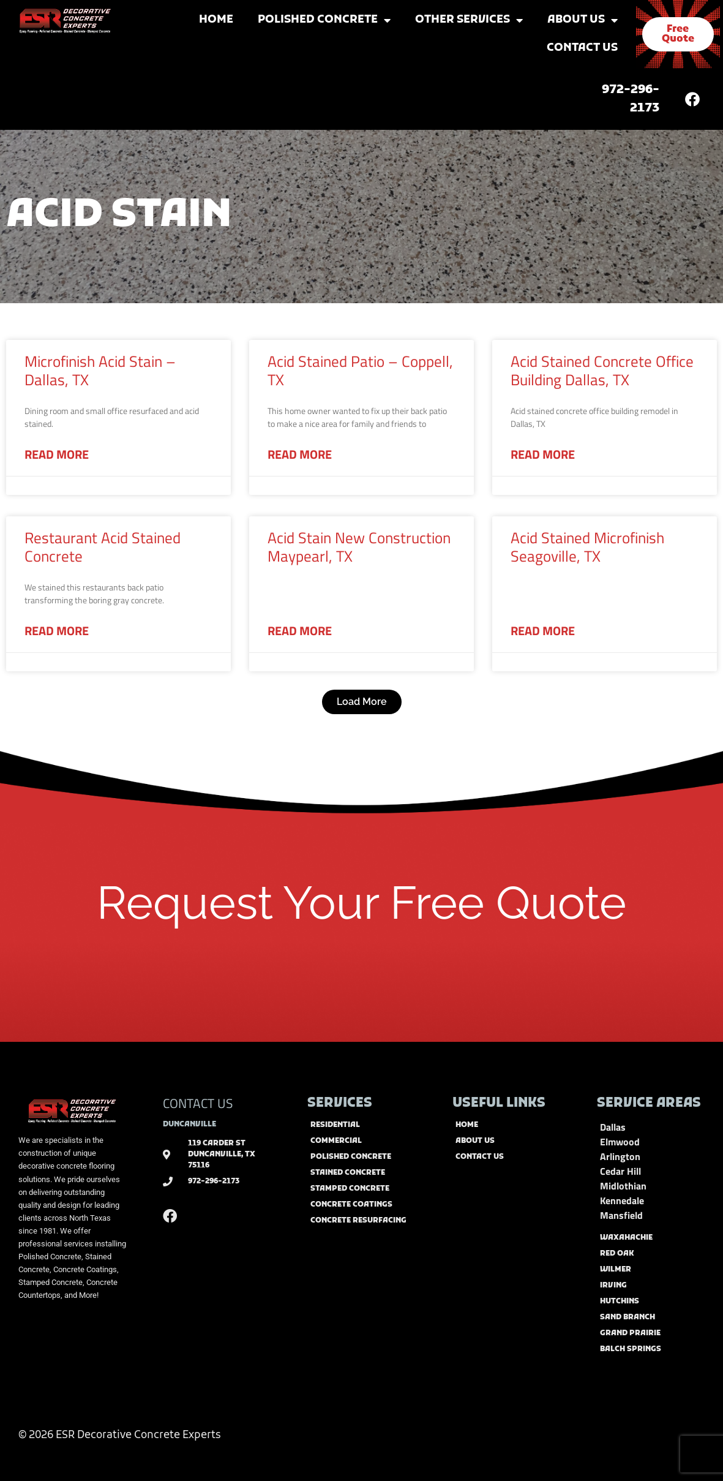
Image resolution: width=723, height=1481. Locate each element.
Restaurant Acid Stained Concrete (102, 547)
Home (216, 20)
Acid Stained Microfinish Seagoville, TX (587, 547)
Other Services (469, 20)
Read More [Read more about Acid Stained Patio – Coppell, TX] (300, 454)
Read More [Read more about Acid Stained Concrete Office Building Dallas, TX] (543, 454)
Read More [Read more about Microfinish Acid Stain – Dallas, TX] (56, 454)
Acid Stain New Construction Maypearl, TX (359, 547)
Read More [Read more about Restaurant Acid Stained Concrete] (56, 631)
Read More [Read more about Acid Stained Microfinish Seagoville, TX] (543, 631)
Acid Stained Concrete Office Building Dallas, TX (602, 370)
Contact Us (582, 48)
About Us (582, 20)
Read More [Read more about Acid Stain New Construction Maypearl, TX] (300, 631)
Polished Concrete (324, 20)
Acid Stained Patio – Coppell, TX (360, 370)
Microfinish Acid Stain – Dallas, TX (100, 370)
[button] (362, 702)
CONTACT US (198, 1103)
